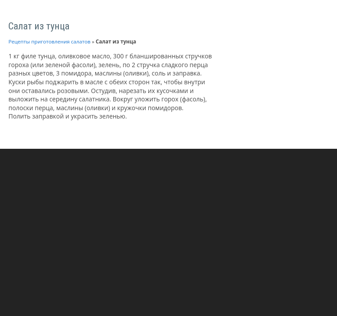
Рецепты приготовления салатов (49, 41)
